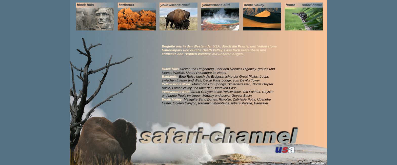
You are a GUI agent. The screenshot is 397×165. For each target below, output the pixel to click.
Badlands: (170, 76)
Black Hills (170, 69)
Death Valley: (172, 99)
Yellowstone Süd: (176, 92)
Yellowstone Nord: (176, 84)
